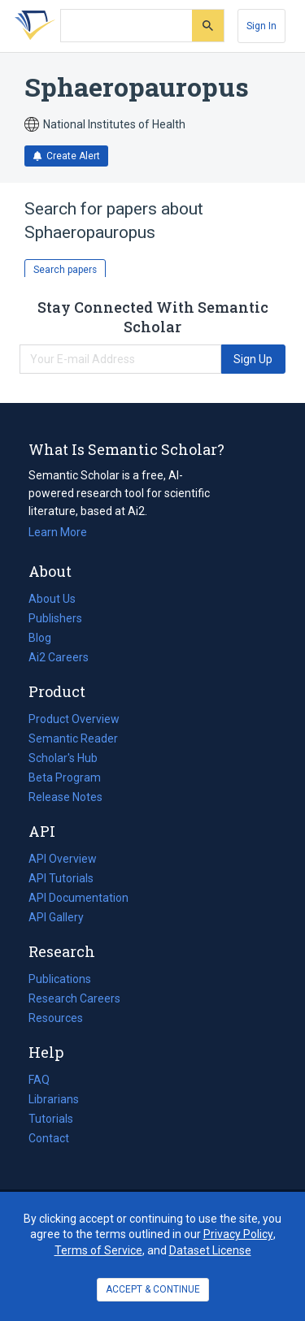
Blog (46, 638)
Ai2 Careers (58, 657)
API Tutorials (61, 878)
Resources (55, 1018)
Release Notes (65, 796)
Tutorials (50, 1118)
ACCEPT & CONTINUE (153, 1289)
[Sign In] (261, 26)
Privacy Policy (238, 1234)
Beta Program (64, 777)
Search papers (65, 269)
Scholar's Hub (63, 757)
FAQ (39, 1079)
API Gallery (56, 917)
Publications (59, 979)
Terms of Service (98, 1250)
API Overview (62, 858)
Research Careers (74, 998)
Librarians (53, 1099)
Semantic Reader (73, 738)
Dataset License (210, 1250)
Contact (48, 1138)
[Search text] (126, 26)
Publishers (55, 618)
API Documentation (78, 897)
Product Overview (74, 718)
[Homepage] (31, 26)
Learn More (57, 532)
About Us (52, 598)
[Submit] (208, 25)
